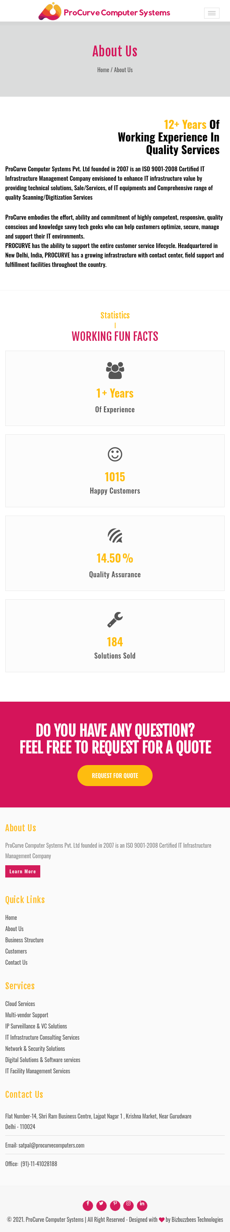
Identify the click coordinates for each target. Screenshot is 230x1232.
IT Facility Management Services (37, 1071)
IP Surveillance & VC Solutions (36, 1026)
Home (103, 70)
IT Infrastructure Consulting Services (42, 1037)
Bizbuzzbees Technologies (197, 1219)
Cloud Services (20, 1003)
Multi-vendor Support (26, 1015)
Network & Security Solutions (35, 1048)
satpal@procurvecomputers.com (51, 1145)
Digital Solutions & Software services (42, 1059)
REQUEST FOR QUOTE (115, 775)
